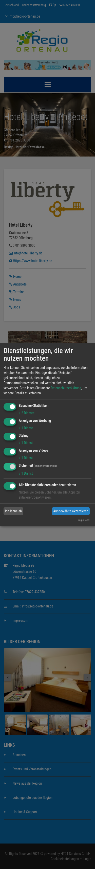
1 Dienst (26, 428)
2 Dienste (26, 413)
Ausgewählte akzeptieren (70, 511)
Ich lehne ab (13, 511)
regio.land (83, 520)
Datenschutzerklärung (66, 388)
